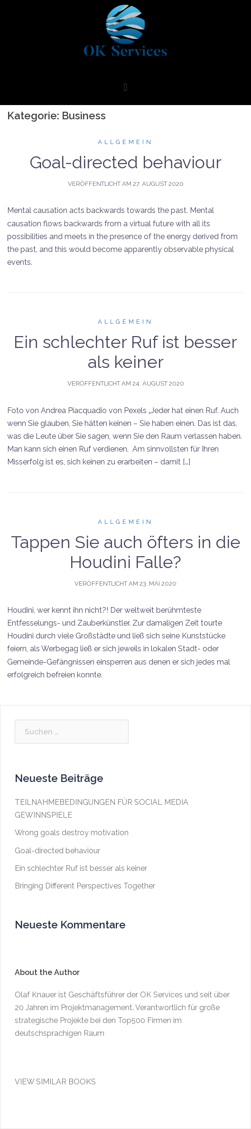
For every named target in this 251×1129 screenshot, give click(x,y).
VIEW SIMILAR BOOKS (55, 1081)
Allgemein (125, 141)
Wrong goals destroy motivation (72, 832)
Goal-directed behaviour (125, 162)
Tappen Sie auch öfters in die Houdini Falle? (126, 552)
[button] (125, 88)
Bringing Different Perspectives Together (85, 885)
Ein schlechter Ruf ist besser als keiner (125, 352)
